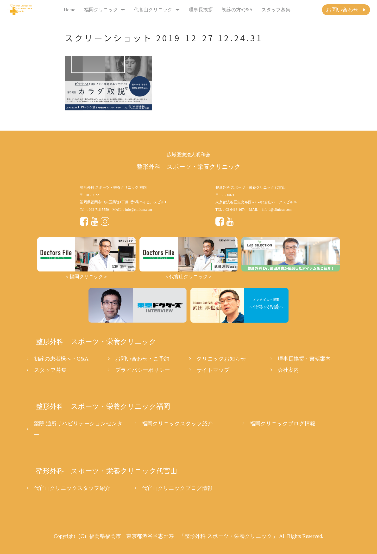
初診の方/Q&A (237, 9)
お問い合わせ (342, 10)
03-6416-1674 (235, 209)
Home (69, 9)
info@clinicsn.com (138, 209)
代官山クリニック (157, 9)
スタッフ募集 (276, 9)
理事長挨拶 (201, 9)
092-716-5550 (99, 209)
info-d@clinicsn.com (277, 209)
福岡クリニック (104, 9)
